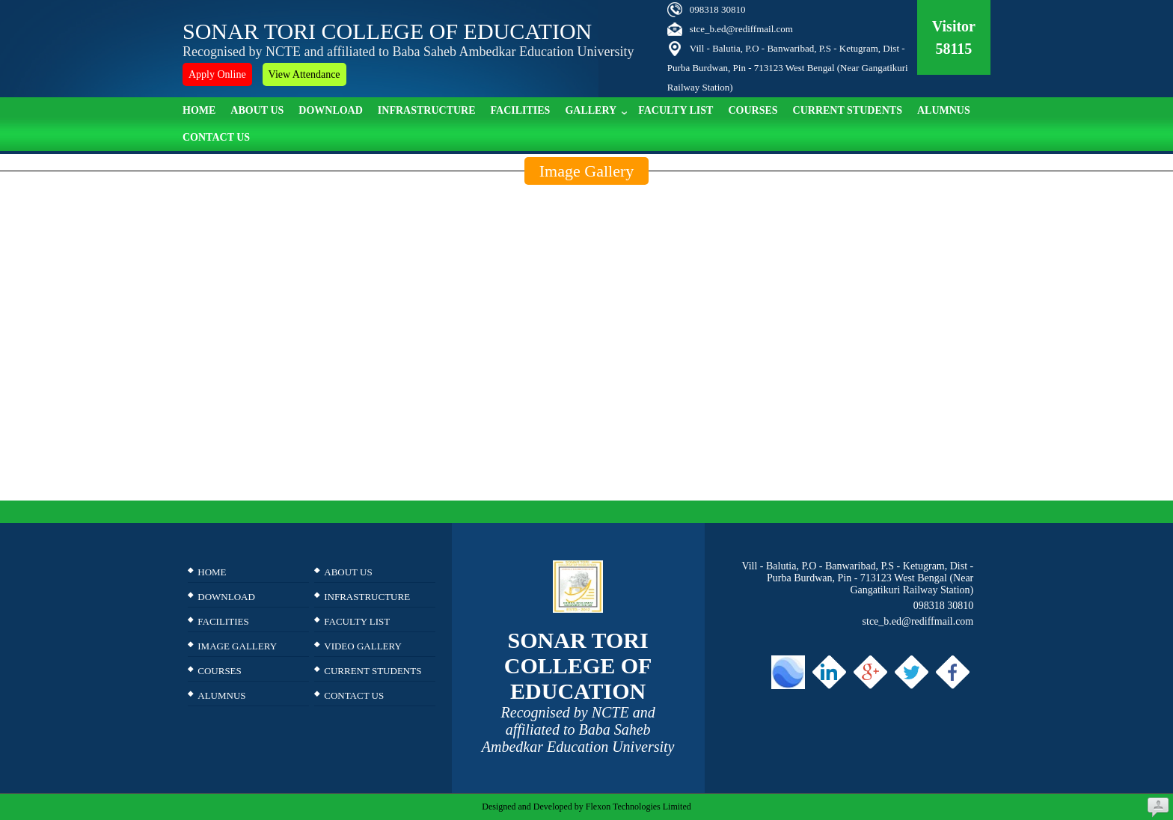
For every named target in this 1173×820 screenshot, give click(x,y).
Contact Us (216, 137)
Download (330, 110)
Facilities (521, 110)
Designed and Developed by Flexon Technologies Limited (586, 806)
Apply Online (217, 74)
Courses (752, 110)
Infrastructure (427, 110)
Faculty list (675, 110)
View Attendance (304, 74)
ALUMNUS (943, 110)
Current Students (847, 110)
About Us (257, 110)
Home (199, 110)
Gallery (596, 109)
